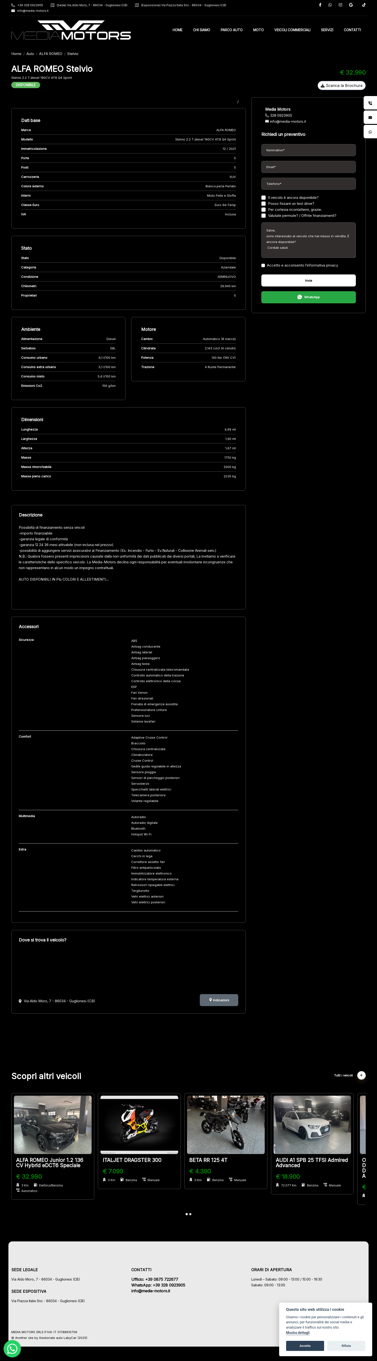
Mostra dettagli (298, 1333)
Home (22, 53)
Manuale (157, 1180)
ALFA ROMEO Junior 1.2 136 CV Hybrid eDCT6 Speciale (55, 1162)
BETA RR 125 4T (214, 1160)
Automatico (33, 1191)
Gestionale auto (57, 1338)
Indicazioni (217, 1000)
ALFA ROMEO (56, 53)
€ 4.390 (206, 1171)
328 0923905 (276, 115)
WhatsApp (304, 297)
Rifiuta (346, 1346)
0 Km (115, 1180)
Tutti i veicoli (344, 1075)
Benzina (134, 1180)
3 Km (28, 1185)
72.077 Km (292, 1185)
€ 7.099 (119, 1171)
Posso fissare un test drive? (285, 203)
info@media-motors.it (36, 10)
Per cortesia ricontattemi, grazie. (289, 209)
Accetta (305, 1346)
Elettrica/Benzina (54, 1185)
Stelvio (78, 53)
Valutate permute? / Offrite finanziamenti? (296, 215)
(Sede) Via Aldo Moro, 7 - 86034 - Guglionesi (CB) (95, 5)
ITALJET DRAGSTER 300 (138, 1160)
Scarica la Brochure (336, 85)
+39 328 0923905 (33, 5)
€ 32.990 (35, 1176)
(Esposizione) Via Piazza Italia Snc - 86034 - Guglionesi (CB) (186, 5)
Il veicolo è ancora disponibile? (287, 197)
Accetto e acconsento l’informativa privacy (297, 265)
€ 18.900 (294, 1176)
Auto (36, 53)
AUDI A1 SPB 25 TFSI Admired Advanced (318, 1162)
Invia (304, 280)
